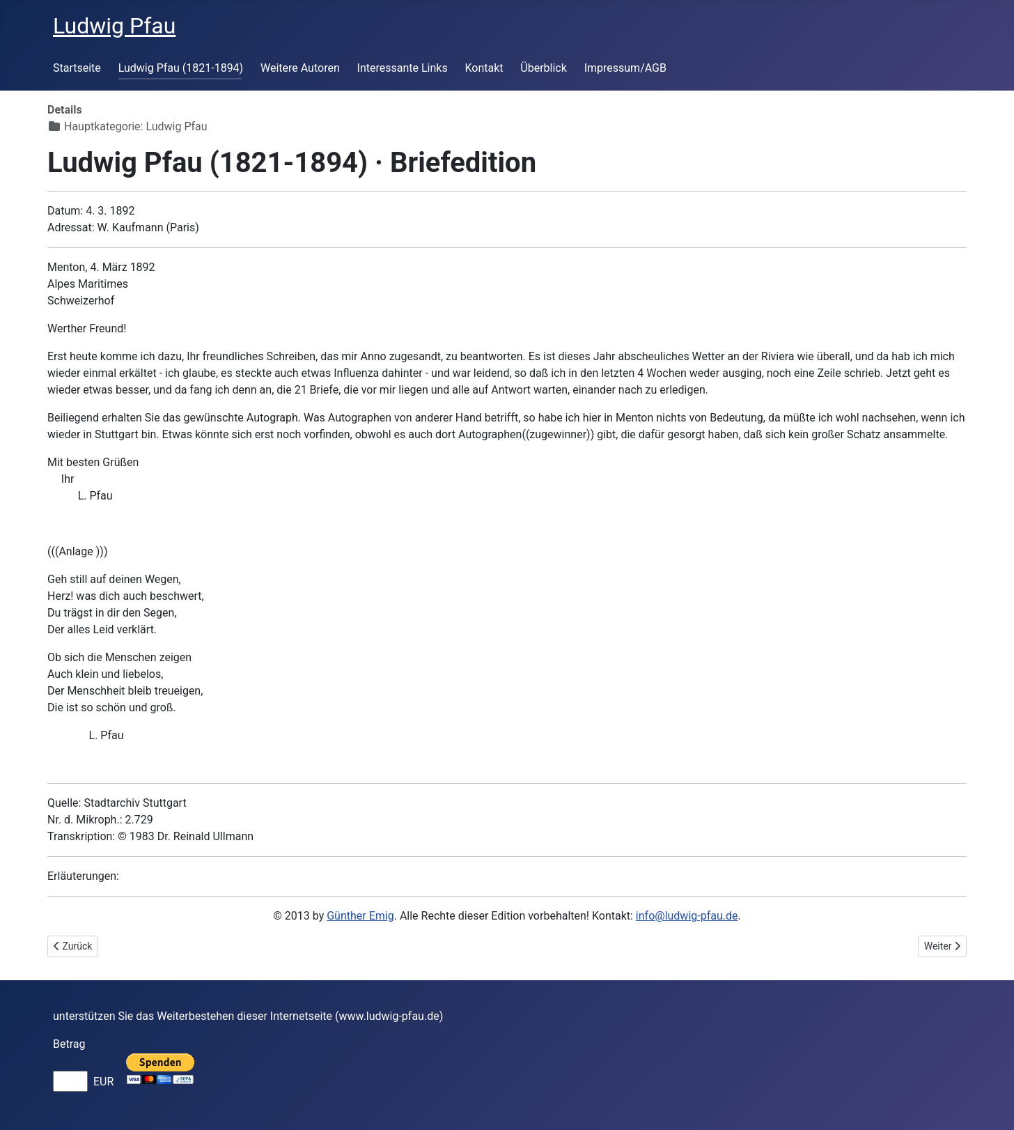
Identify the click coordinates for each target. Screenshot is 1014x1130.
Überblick (543, 68)
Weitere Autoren (300, 68)
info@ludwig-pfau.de (687, 915)
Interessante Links (402, 68)
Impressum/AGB (625, 68)
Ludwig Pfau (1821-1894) (181, 68)
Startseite (77, 68)
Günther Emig (360, 915)
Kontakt (484, 68)
